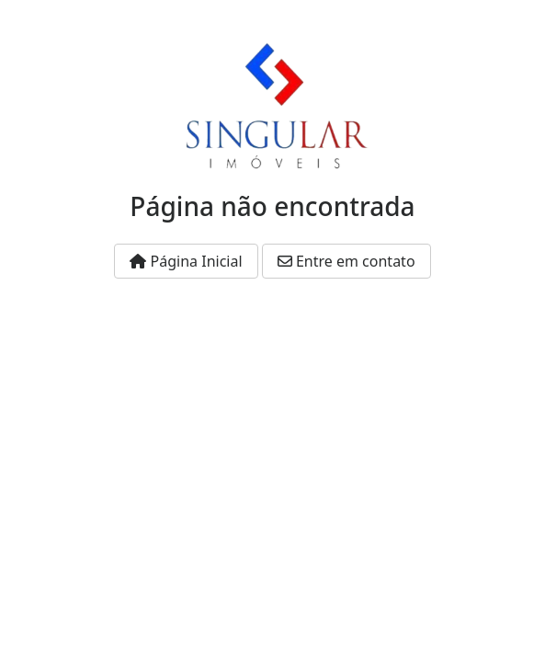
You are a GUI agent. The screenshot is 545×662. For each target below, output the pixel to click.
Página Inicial (186, 261)
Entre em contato (346, 261)
